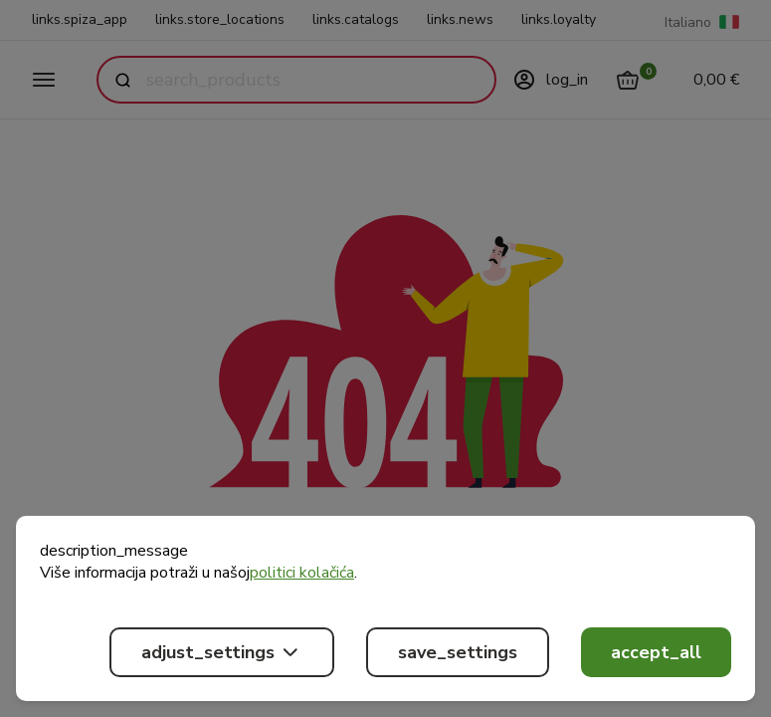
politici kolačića (302, 573)
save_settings (457, 652)
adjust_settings (221, 652)
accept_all (656, 652)
